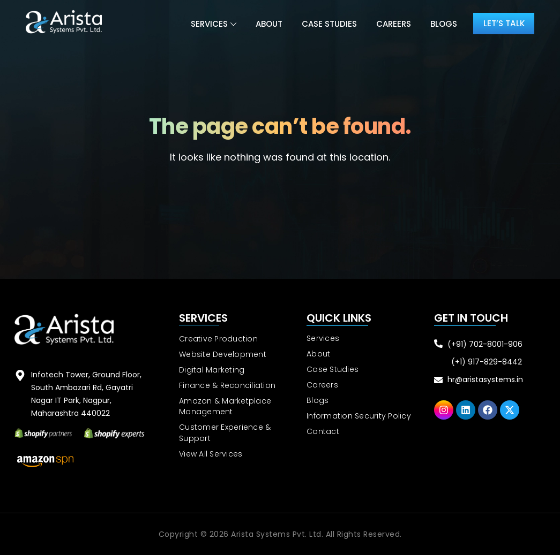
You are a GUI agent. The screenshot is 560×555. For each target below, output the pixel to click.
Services (204, 23)
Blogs (438, 23)
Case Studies (324, 23)
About (264, 23)
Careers (388, 23)
